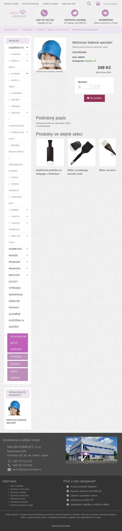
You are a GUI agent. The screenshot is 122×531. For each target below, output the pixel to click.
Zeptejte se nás (45, 21)
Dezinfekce (16, 294)
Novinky (15, 364)
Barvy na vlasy (14, 239)
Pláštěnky (16, 93)
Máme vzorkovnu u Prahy (105, 21)
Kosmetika (15, 249)
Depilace (14, 275)
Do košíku (94, 98)
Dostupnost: (78, 61)
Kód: (74, 57)
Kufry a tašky (14, 83)
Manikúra (14, 268)
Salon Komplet (11, 29)
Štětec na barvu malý (110, 170)
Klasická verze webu (61, 525)
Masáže (13, 255)
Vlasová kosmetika (14, 226)
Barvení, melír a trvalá (58, 29)
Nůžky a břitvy (14, 64)
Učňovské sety (15, 200)
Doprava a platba (11, 4)
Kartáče (15, 113)
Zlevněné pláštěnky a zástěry (16, 320)
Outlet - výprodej (15, 284)
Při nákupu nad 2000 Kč (75, 21)
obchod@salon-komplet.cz (26, 469)
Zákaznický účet (68, 4)
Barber (15, 210)
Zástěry (15, 100)
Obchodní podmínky (30, 4)
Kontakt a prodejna (50, 4)
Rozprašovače (16, 126)
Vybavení (15, 54)
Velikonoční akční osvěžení (18, 343)
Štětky (14, 177)
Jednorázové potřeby (16, 167)
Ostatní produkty (14, 187)
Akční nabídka (15, 374)
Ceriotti (15, 216)
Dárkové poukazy (14, 304)
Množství (82, 82)
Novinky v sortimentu (20, 489)
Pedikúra (14, 262)
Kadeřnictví (28, 29)
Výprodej (16, 356)
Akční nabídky (16, 486)
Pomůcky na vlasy (16, 135)
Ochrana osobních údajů (21, 505)
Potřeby (40, 29)
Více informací (79, 52)
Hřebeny (15, 106)
